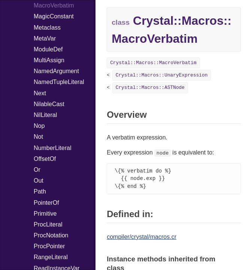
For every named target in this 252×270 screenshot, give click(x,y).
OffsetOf (45, 159)
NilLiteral (45, 115)
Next (40, 93)
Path (40, 191)
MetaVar (45, 38)
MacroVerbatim (54, 5)
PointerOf (46, 203)
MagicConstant (54, 16)
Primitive (45, 213)
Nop (39, 126)
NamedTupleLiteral (59, 82)
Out (38, 180)
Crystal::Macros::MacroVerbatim (153, 63)
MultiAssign (49, 60)
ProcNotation (51, 235)
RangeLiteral (51, 257)
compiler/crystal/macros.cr (141, 238)
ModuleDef (48, 49)
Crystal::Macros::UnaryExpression (162, 75)
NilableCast (49, 104)
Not (38, 137)
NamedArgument (56, 71)
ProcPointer (49, 246)
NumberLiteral (52, 148)
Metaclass (47, 27)
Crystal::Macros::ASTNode (150, 87)
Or (37, 169)
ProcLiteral (48, 224)
